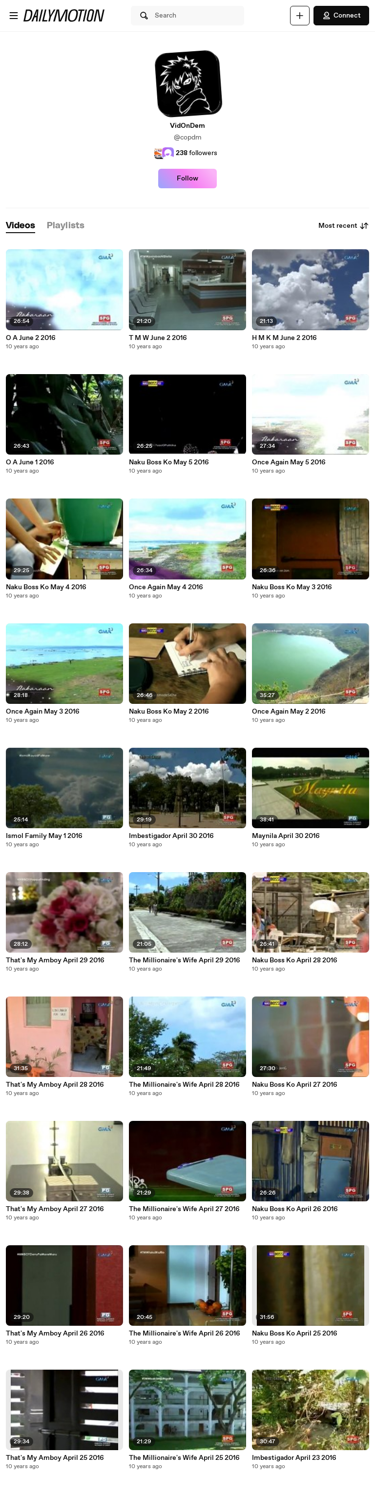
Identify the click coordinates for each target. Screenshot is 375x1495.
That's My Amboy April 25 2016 (55, 1458)
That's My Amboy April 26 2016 (55, 1333)
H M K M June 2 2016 (284, 338)
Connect (341, 15)
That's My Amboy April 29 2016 (55, 960)
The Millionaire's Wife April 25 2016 (184, 1458)
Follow (187, 178)
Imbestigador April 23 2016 (294, 1458)
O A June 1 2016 (30, 462)
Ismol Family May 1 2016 (44, 836)
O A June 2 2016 (31, 338)
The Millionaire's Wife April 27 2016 (184, 1209)
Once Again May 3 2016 (43, 712)
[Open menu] (13, 15)
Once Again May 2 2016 (289, 712)
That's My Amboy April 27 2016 (55, 1209)
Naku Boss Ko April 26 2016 (295, 1209)
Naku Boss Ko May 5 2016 (169, 462)
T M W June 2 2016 (158, 338)
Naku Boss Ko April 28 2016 (294, 960)
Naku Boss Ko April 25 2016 (294, 1333)
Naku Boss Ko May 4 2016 (46, 587)
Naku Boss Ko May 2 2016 (169, 712)
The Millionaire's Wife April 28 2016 (184, 1085)
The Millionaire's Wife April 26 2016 (184, 1333)
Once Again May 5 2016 (289, 462)
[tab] (20, 226)
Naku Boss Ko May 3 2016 (292, 587)
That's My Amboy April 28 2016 (55, 1085)
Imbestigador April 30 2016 (171, 836)
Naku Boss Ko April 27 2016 (294, 1085)
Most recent (343, 226)
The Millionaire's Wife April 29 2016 (184, 960)
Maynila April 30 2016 (286, 836)
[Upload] (300, 15)
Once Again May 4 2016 (166, 587)
